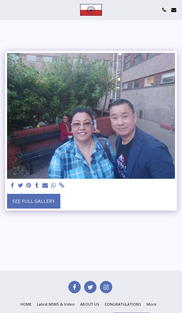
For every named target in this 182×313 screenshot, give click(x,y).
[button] (7, 9)
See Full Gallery (33, 201)
